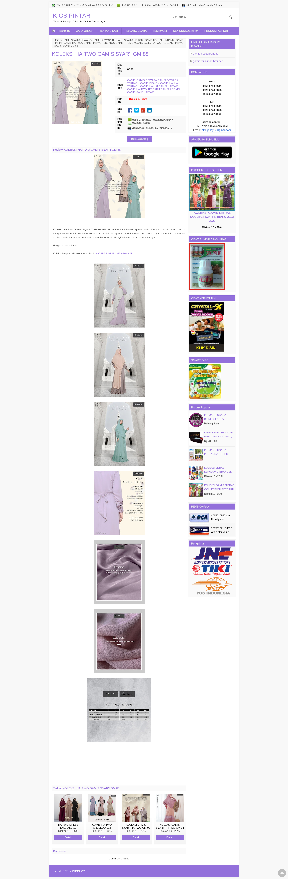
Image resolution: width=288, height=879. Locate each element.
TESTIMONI (160, 30)
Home (57, 40)
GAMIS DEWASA (81, 40)
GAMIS (66, 40)
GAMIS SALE (142, 43)
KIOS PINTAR (71, 15)
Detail (68, 837)
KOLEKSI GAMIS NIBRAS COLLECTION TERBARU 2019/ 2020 (212, 216)
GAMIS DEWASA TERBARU (108, 40)
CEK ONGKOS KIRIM (185, 30)
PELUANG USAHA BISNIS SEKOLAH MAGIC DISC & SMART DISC (218, 420)
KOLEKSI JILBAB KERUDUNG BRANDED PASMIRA (218, 471)
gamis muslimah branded (208, 61)
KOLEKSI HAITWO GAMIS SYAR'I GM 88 (100, 54)
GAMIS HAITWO (73, 43)
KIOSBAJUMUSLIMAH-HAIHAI (114, 253)
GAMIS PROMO (124, 43)
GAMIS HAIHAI (149, 86)
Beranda (64, 30)
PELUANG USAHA (136, 30)
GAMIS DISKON (134, 40)
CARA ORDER (84, 30)
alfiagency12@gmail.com (216, 129)
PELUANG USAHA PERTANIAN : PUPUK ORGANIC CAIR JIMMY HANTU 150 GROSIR (218, 456)
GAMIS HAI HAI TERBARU (159, 40)
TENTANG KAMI (108, 30)
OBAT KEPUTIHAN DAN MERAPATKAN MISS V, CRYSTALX (218, 436)
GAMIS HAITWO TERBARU (99, 43)
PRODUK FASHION (216, 30)
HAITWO (156, 43)
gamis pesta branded (205, 53)
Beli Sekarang (139, 138)
